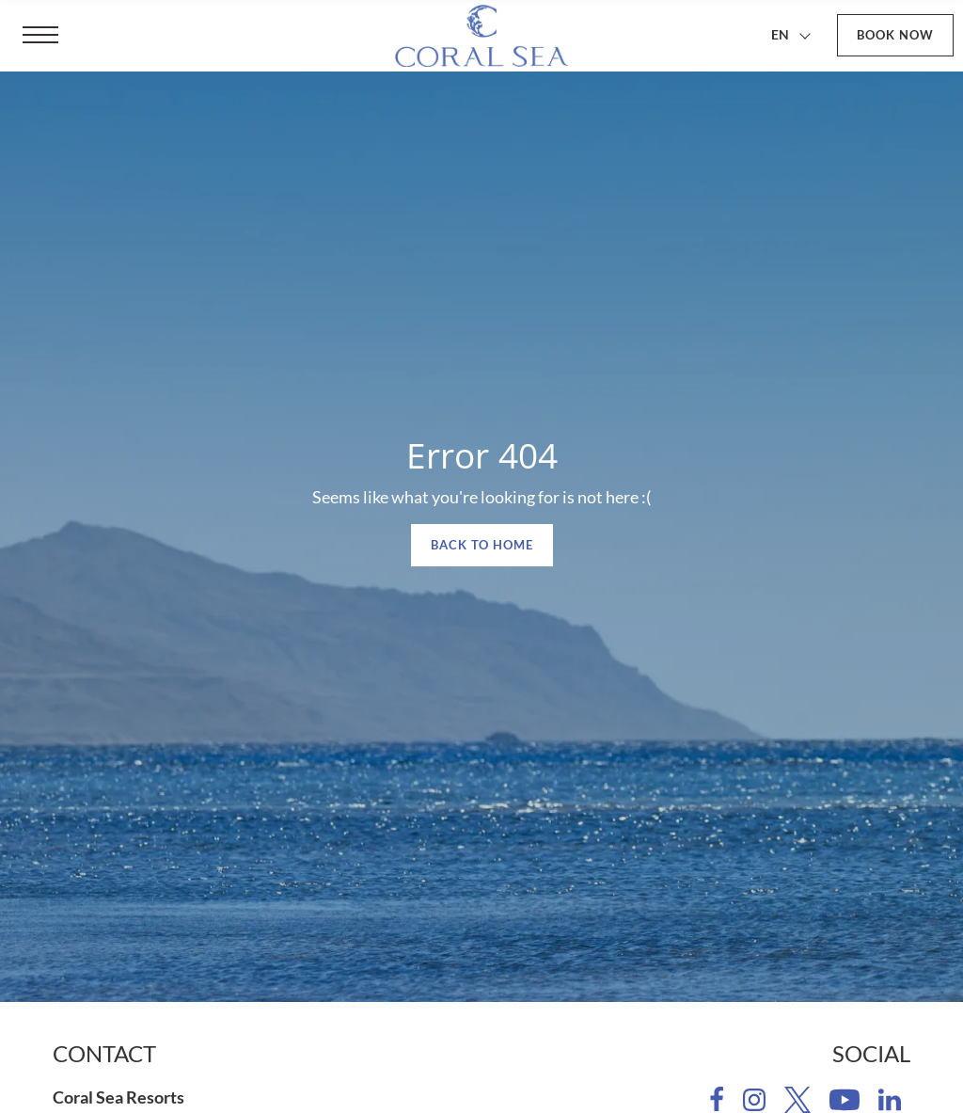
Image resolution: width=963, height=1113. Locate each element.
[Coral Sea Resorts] (481, 36)
